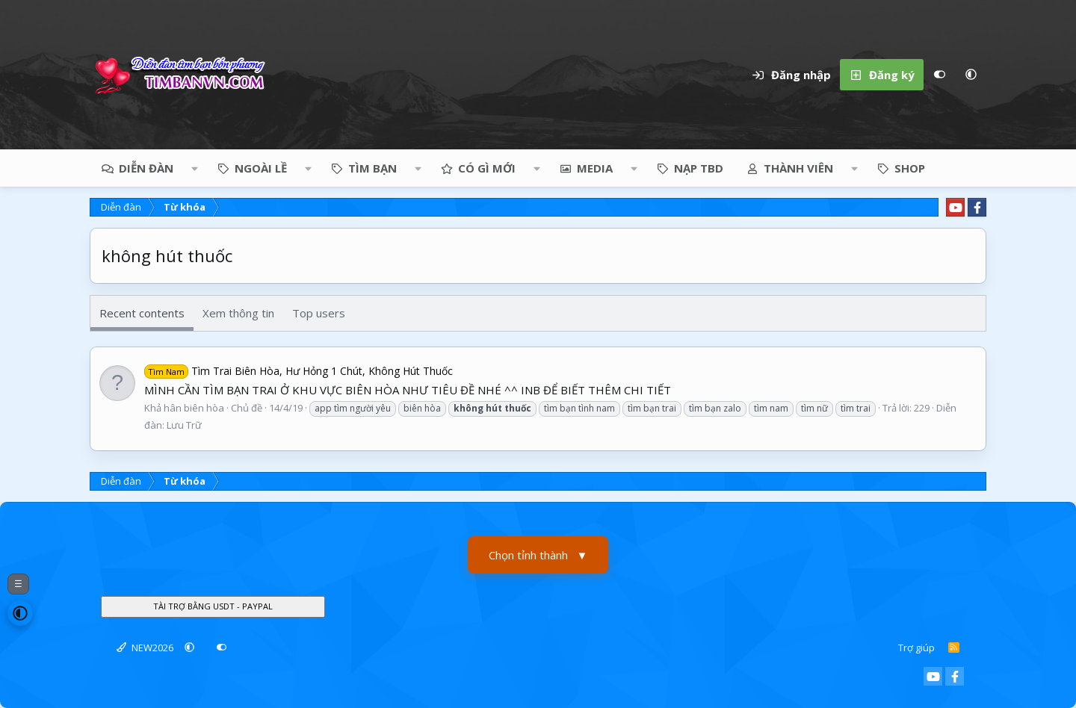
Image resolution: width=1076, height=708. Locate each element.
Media (595, 168)
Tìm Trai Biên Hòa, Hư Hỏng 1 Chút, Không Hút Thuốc (298, 371)
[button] (970, 74)
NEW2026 (145, 647)
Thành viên (798, 168)
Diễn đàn (146, 168)
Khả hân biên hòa (184, 407)
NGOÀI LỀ (261, 168)
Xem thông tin (238, 312)
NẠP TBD (698, 168)
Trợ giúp (916, 647)
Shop (909, 168)
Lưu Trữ (184, 425)
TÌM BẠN (372, 168)
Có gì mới (487, 168)
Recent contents (142, 312)
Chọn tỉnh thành (538, 555)
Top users (318, 312)
